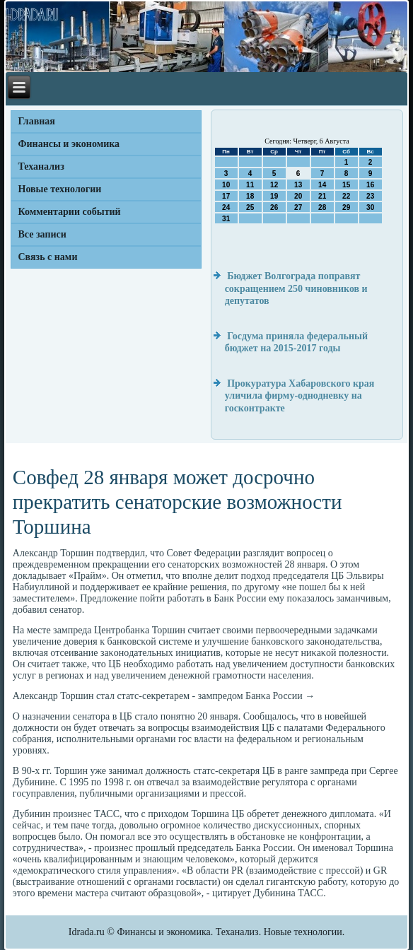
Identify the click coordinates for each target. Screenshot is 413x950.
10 (226, 185)
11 (250, 185)
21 (322, 196)
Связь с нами (48, 257)
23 (370, 196)
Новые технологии (60, 189)
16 (370, 185)
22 (346, 196)
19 (274, 196)
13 (298, 185)
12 (274, 185)
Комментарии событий (69, 211)
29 (346, 207)
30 (370, 207)
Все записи (42, 234)
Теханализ (41, 166)
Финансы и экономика (69, 144)
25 (250, 207)
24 (226, 207)
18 (250, 196)
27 (298, 207)
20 (298, 196)
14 (322, 185)
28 (322, 207)
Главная (36, 121)
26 (274, 207)
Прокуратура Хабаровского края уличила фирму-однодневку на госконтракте (300, 396)
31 (226, 219)
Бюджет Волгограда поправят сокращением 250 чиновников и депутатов (296, 288)
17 (226, 196)
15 (346, 185)
